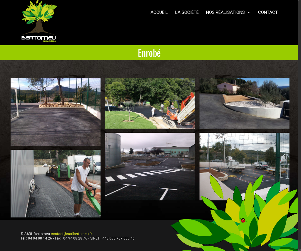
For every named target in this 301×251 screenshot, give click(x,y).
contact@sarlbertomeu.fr (71, 234)
